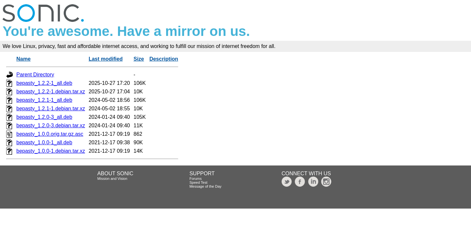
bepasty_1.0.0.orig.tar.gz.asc (49, 134)
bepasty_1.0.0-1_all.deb (44, 142)
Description (163, 59)
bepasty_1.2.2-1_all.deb (44, 83)
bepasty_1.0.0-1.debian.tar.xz (50, 151)
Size (138, 59)
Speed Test (198, 182)
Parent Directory (35, 74)
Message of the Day (205, 186)
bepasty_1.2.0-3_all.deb (44, 117)
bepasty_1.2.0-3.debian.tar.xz (50, 125)
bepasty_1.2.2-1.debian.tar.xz (50, 91)
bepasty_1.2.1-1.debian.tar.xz (50, 108)
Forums (195, 178)
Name (23, 59)
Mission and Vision (112, 178)
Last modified (106, 59)
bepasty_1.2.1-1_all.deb (44, 100)
